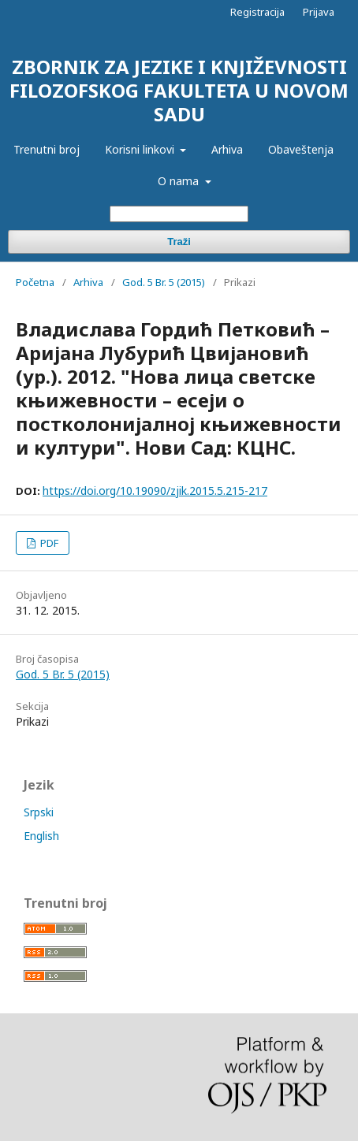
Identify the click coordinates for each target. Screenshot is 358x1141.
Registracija (257, 12)
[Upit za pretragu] (179, 214)
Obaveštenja (301, 149)
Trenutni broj (46, 149)
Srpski (39, 812)
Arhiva (227, 149)
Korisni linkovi (141, 149)
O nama (180, 180)
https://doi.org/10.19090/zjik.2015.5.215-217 (155, 490)
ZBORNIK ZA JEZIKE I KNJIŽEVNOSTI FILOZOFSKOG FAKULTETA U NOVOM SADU (179, 90)
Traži (179, 241)
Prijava (318, 12)
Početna (35, 282)
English (41, 835)
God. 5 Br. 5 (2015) (163, 282)
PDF (48, 543)
